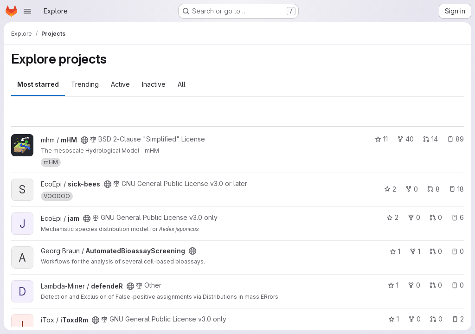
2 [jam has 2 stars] (392, 217)
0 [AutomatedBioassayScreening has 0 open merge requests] (436, 251)
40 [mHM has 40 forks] (405, 139)
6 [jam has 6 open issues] (457, 217)
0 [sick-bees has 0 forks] (411, 189)
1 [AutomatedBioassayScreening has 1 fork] (415, 251)
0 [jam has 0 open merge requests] (436, 217)
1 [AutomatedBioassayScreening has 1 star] (395, 251)
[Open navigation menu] (27, 11)
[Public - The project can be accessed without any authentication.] (84, 140)
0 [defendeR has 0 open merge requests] (436, 285)
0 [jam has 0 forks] (414, 217)
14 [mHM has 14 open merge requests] (430, 139)
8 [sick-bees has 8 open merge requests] (433, 189)
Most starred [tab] (38, 84)
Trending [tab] (85, 84)
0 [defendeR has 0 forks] (414, 285)
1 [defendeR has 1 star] (393, 285)
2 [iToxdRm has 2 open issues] (458, 319)
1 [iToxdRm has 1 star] (393, 319)
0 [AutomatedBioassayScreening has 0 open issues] (457, 251)
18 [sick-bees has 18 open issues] (456, 189)
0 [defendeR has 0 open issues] (457, 285)
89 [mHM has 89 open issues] (455, 139)
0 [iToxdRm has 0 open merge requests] (436, 319)
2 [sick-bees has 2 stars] (390, 189)
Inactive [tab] (154, 84)
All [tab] (182, 84)
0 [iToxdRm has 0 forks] (414, 319)
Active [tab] (120, 84)
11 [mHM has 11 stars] (381, 139)
